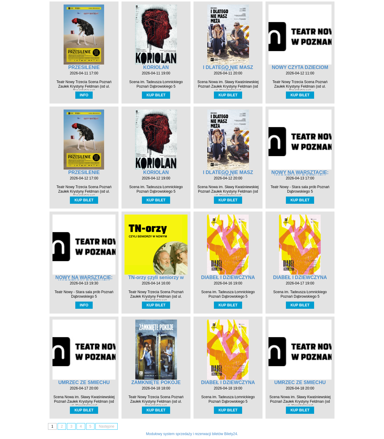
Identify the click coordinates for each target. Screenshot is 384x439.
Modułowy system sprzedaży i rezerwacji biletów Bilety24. (192, 434)
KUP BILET (155, 95)
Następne (106, 426)
